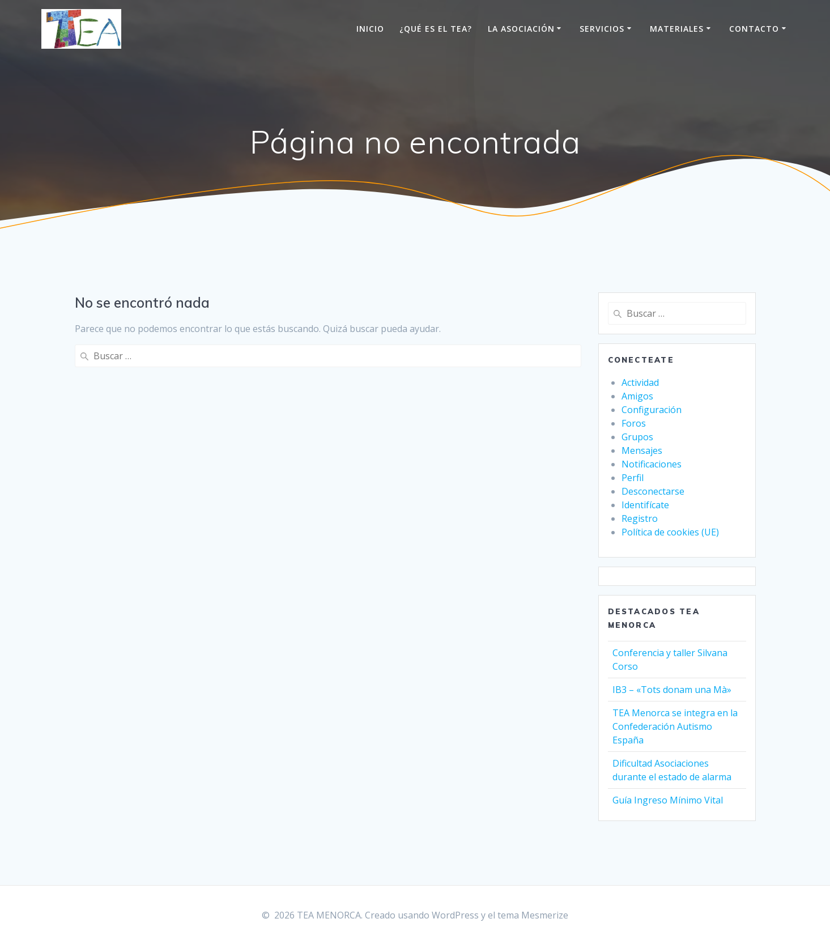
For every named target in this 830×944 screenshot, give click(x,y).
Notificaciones (652, 464)
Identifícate (645, 505)
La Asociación (521, 28)
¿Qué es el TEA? (435, 28)
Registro (640, 518)
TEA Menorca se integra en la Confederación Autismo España (675, 726)
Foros (634, 423)
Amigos (637, 396)
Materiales (677, 28)
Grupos (637, 437)
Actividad (640, 382)
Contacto (754, 28)
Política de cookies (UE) (670, 532)
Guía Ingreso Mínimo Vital (667, 800)
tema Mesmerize (532, 915)
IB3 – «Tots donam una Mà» (671, 689)
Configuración (652, 409)
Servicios (602, 28)
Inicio (370, 28)
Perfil (633, 477)
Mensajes (642, 450)
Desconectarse (653, 491)
